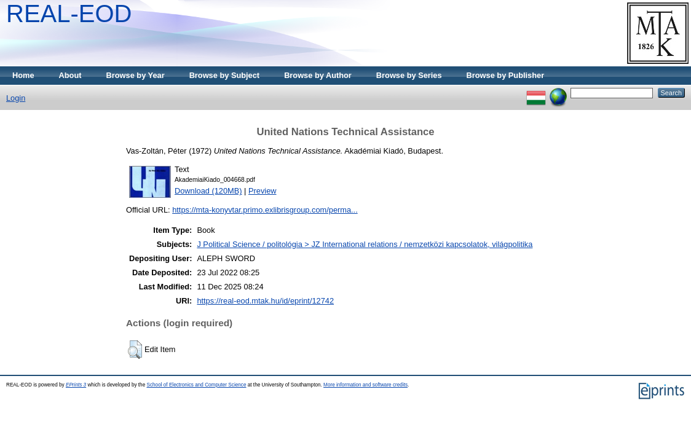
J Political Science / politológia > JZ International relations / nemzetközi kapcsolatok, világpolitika (364, 244)
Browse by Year (135, 75)
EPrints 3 (76, 385)
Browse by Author (318, 75)
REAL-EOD (69, 13)
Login (15, 98)
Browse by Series (409, 75)
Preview (262, 190)
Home (23, 75)
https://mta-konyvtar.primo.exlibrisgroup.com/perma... (265, 209)
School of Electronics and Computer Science (196, 385)
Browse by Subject (224, 75)
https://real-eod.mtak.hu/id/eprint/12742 (265, 300)
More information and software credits (365, 385)
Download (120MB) (208, 190)
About (70, 75)
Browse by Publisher (506, 75)
